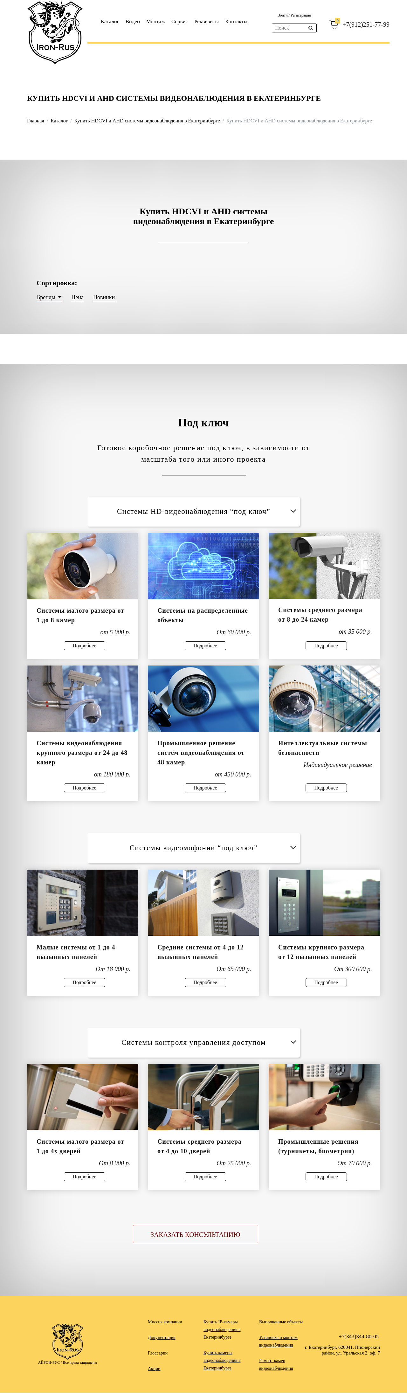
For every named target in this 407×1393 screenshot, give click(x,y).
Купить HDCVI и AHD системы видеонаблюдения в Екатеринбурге (147, 120)
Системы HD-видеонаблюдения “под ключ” (208, 511)
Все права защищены (80, 1363)
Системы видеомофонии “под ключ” (213, 848)
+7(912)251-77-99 (366, 24)
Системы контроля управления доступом (210, 1042)
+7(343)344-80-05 (359, 1337)
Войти (282, 15)
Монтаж (155, 21)
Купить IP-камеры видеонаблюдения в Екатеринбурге (222, 1330)
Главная (35, 120)
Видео (133, 21)
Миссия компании (165, 1322)
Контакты (236, 21)
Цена (77, 297)
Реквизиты (206, 21)
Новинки (104, 297)
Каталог (110, 21)
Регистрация (301, 15)
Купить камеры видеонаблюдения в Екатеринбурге (222, 1361)
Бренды (47, 297)
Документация (161, 1337)
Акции (154, 1369)
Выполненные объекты (281, 1322)
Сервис (179, 21)
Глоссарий (158, 1353)
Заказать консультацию (195, 1235)
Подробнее (84, 645)
